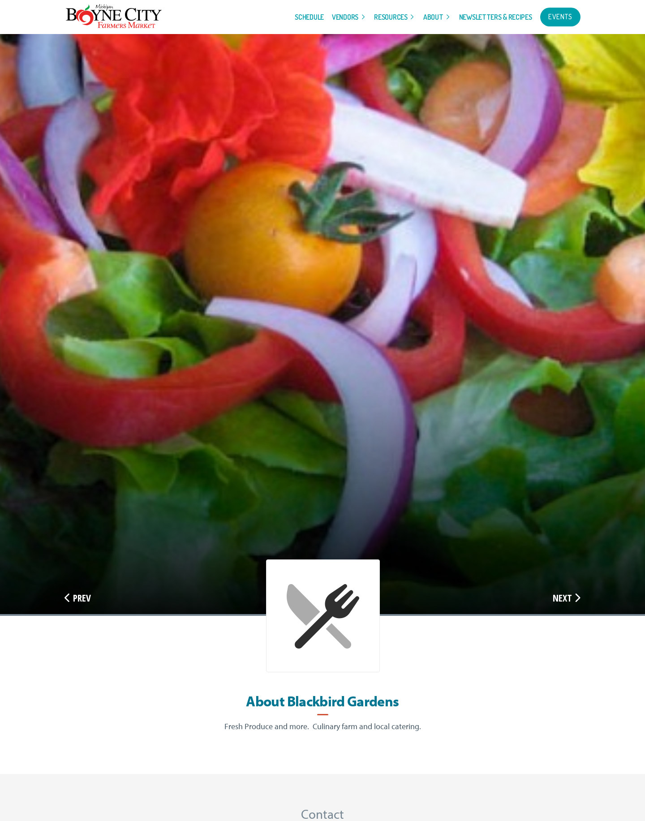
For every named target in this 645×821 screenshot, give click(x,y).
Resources (390, 17)
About (433, 17)
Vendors (345, 17)
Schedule (309, 17)
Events (560, 16)
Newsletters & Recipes (495, 17)
